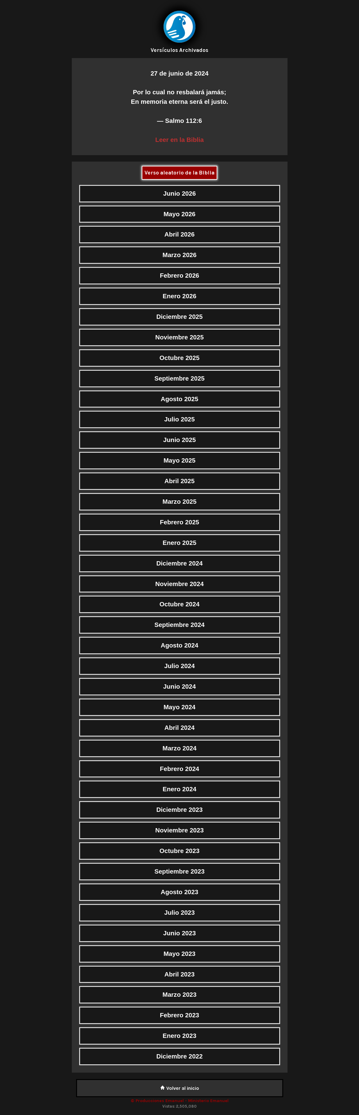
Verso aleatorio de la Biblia (179, 173)
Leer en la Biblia (179, 139)
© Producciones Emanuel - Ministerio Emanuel (180, 1100)
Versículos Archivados (179, 50)
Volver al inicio (179, 1088)
